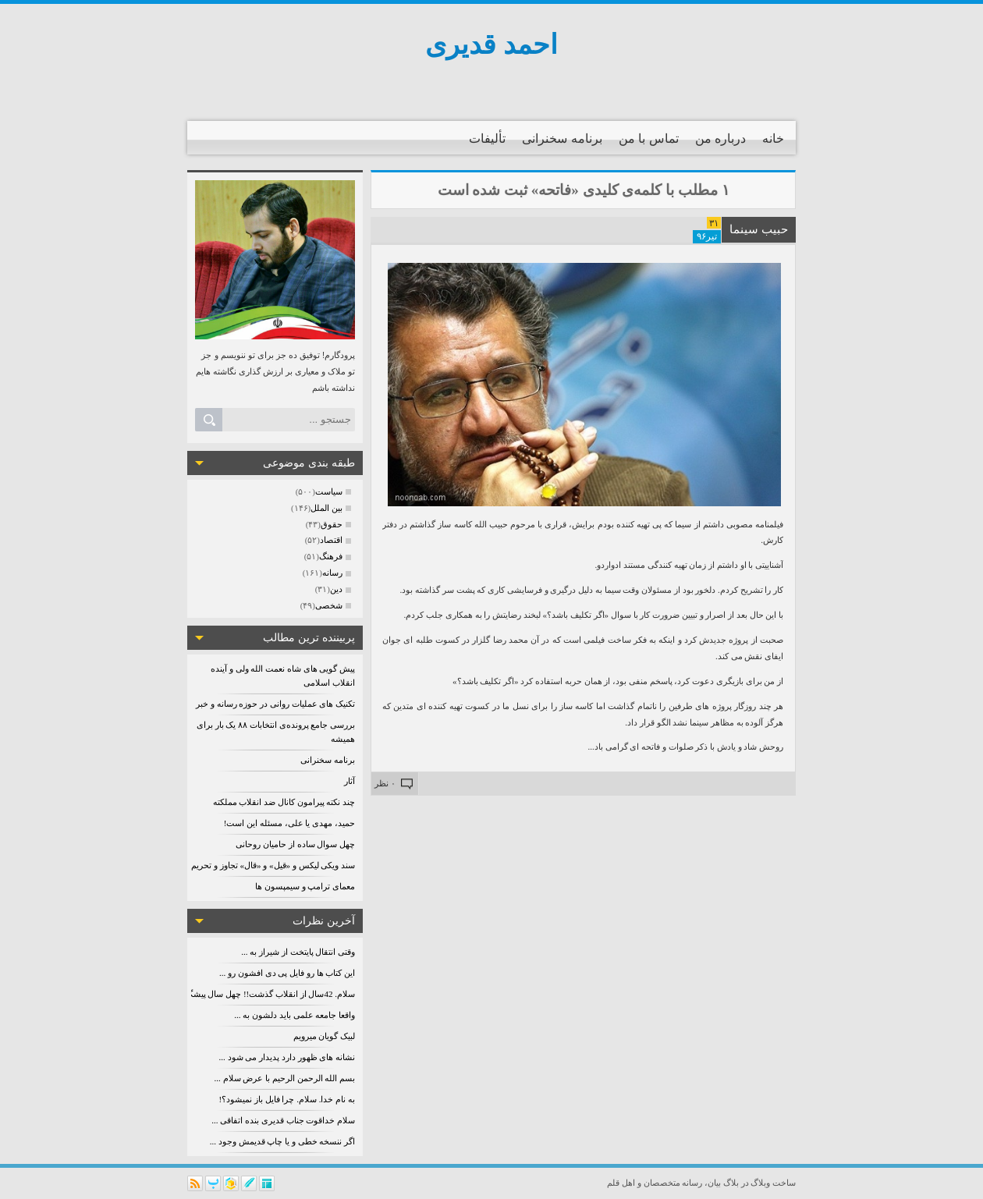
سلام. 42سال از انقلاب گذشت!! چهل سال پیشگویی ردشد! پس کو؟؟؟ (232, 994)
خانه (773, 138)
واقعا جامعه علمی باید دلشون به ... (294, 1015)
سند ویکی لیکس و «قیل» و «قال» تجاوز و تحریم (273, 865)
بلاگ (731, 1182)
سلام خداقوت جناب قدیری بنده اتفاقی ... (283, 1120)
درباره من (720, 138)
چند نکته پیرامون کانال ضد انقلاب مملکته (284, 802)
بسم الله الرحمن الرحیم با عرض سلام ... (285, 1078)
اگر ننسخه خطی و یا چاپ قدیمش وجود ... (282, 1141)
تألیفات (487, 138)
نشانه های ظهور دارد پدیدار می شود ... (287, 1057)
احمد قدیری (491, 45)
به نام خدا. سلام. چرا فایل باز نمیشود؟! (287, 1099)
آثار (349, 781)
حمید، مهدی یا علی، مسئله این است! (289, 823)
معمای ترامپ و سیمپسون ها (305, 886)
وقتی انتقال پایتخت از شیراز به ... (298, 951)
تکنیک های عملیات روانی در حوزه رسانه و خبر (275, 703)
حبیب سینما (758, 229)
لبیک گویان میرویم (324, 1036)
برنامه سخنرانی (562, 138)
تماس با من (649, 138)
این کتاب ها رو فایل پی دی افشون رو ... (287, 972)
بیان (714, 1182)
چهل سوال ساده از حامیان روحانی (295, 844)
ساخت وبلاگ (773, 1182)
